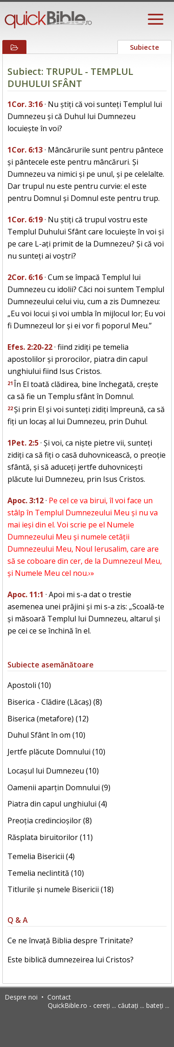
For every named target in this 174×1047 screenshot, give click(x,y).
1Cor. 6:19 (25, 219)
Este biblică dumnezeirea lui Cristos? (70, 959)
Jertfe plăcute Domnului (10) (56, 752)
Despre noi (21, 997)
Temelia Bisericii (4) (41, 856)
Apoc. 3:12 (25, 500)
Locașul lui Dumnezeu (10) (53, 771)
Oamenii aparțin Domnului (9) (58, 787)
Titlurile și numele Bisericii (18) (60, 889)
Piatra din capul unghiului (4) (57, 804)
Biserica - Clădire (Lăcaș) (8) (54, 702)
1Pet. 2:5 (23, 443)
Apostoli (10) (29, 685)
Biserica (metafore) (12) (48, 719)
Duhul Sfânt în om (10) (46, 735)
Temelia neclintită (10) (45, 873)
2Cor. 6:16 (25, 277)
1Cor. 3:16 (25, 104)
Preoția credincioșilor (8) (49, 820)
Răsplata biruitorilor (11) (50, 837)
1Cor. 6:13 (25, 150)
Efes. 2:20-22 (29, 347)
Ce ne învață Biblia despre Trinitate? (70, 940)
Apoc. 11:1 (25, 594)
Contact (59, 997)
